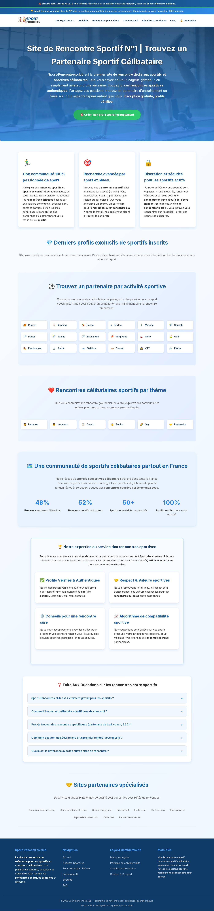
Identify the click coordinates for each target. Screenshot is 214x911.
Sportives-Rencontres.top (42, 810)
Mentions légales (120, 857)
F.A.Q (173, 20)
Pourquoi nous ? (65, 20)
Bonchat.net (123, 810)
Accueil (67, 857)
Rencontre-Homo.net (129, 817)
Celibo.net (109, 817)
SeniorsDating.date (102, 810)
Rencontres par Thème (105, 20)
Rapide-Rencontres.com (86, 817)
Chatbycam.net (177, 810)
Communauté (130, 20)
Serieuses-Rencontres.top (74, 810)
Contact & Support (121, 874)
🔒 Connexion (188, 20)
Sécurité (67, 879)
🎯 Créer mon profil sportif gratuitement (107, 114)
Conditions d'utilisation (123, 868)
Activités (83, 20)
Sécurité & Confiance (154, 20)
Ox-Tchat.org (158, 810)
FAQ (65, 885)
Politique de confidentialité (125, 863)
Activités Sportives (73, 863)
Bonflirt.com (140, 810)
